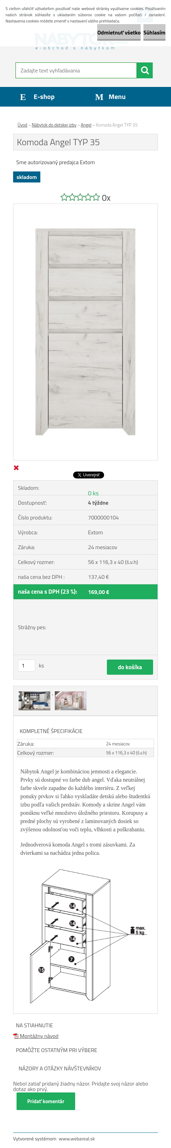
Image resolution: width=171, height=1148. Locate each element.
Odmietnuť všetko (119, 32)
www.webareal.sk (77, 1138)
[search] (145, 70)
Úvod (22, 124)
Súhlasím (154, 32)
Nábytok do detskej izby (54, 124)
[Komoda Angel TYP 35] (85, 206)
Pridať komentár (45, 1101)
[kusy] (26, 666)
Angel (86, 124)
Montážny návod (36, 1036)
